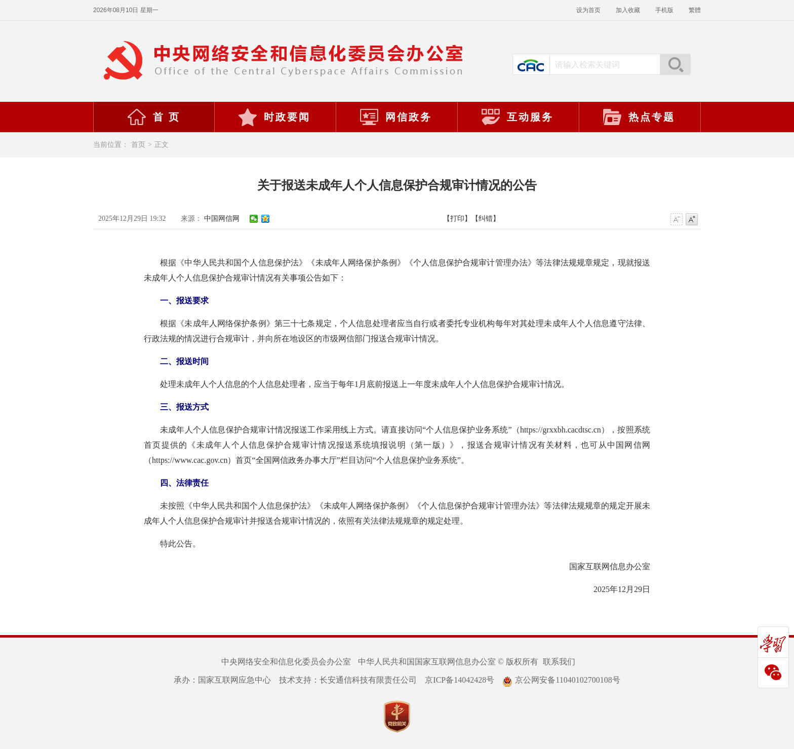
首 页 (153, 117)
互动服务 (517, 117)
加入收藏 (628, 10)
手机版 (664, 10)
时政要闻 (273, 117)
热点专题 (638, 117)
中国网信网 (222, 218)
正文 (161, 144)
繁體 (695, 10)
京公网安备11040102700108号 (561, 680)
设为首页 (588, 10)
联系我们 (559, 661)
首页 (138, 144)
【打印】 (457, 218)
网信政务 (395, 117)
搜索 (675, 64)
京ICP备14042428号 (459, 680)
